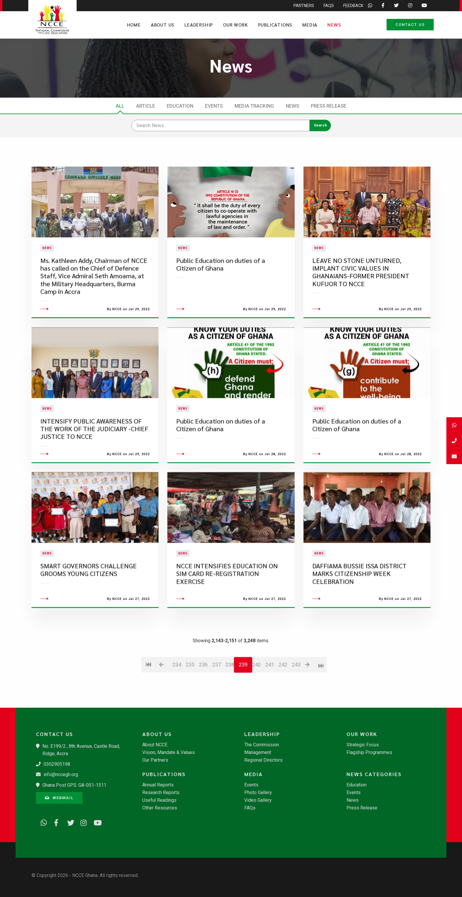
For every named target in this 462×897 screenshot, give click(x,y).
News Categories (374, 774)
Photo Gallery (258, 792)
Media (309, 25)
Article (145, 106)
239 (243, 698)
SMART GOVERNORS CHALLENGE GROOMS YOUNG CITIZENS (88, 603)
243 (296, 698)
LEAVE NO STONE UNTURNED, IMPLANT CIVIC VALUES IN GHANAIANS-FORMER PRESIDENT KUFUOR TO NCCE (360, 288)
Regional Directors (263, 760)
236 (203, 698)
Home (134, 25)
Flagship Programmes (369, 752)
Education (180, 106)
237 (216, 698)
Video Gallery (258, 800)
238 (229, 698)
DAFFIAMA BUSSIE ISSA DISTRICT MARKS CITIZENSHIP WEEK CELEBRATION (359, 607)
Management (257, 752)
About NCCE (154, 744)
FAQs (249, 808)
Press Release (328, 106)
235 (190, 698)
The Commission (261, 744)
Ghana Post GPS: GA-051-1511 (74, 785)
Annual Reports (158, 785)
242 (282, 698)
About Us (162, 25)
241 (269, 698)
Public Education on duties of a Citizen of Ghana (220, 281)
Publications (275, 25)
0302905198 (57, 764)
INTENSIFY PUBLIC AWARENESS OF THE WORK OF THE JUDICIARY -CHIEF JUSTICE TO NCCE (94, 462)
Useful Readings (159, 800)
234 (176, 698)
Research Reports (160, 792)
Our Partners (155, 760)
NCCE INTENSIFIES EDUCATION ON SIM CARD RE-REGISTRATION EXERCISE (227, 607)
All (120, 106)
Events (214, 106)
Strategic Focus (362, 744)
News (334, 25)
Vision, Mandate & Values (168, 752)
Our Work (235, 25)
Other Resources (159, 808)
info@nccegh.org (61, 774)
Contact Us (410, 24)
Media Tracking (254, 106)
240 (256, 698)
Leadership (198, 25)
